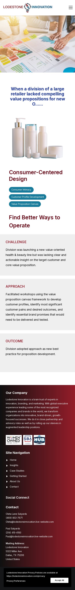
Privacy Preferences (16, 581)
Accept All (59, 580)
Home (13, 459)
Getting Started (18, 476)
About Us (15, 481)
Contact (14, 486)
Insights (14, 465)
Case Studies (17, 470)
